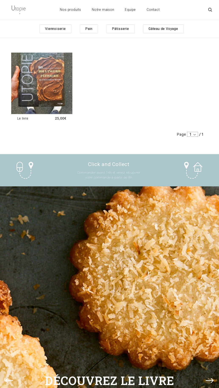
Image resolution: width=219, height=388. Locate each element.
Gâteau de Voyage (163, 29)
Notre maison (103, 10)
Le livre (22, 118)
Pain (88, 29)
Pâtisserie (120, 29)
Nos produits (70, 10)
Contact (153, 10)
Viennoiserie (55, 29)
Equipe (130, 10)
